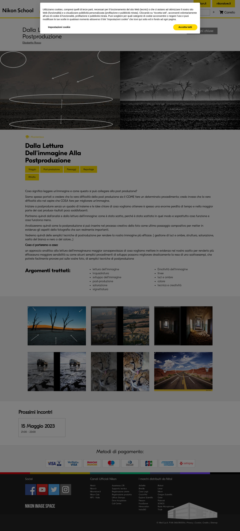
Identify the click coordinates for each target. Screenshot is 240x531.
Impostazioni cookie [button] (59, 27)
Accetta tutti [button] (185, 27)
